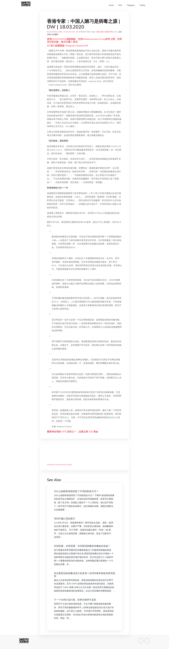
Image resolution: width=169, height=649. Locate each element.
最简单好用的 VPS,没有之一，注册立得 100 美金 (72, 431)
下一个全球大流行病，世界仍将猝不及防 (75, 599)
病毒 (98, 32)
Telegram (131, 5)
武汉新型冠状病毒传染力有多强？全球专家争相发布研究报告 (84, 574)
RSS (120, 5)
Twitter (142, 5)
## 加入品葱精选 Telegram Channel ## (67, 45)
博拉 (112, 32)
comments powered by (59, 464)
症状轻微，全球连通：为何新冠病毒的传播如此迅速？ (82, 545)
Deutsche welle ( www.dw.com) (62, 32)
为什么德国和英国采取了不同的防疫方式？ (76, 491)
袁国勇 (107, 32)
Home (111, 5)
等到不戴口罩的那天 (64, 518)
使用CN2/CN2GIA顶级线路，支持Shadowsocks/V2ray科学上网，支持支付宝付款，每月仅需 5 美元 (84, 40)
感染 (102, 32)
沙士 (116, 32)
